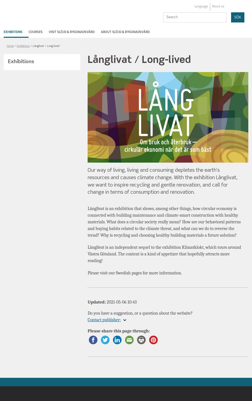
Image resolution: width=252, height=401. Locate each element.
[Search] (195, 17)
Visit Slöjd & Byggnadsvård (71, 32)
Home (10, 46)
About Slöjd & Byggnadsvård (125, 32)
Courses (36, 32)
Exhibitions (13, 32)
